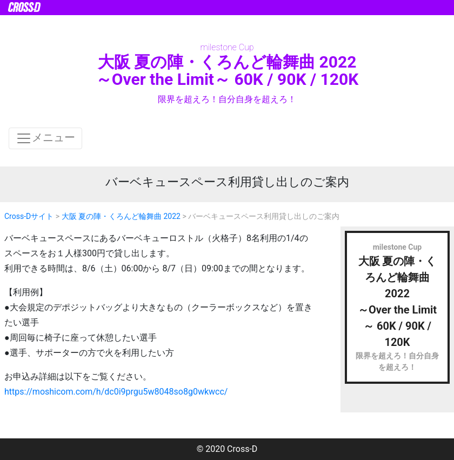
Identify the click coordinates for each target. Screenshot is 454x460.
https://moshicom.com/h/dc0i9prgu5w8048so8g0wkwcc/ (116, 391)
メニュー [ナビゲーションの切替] (45, 138)
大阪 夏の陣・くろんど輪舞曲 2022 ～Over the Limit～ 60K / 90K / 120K (227, 70)
